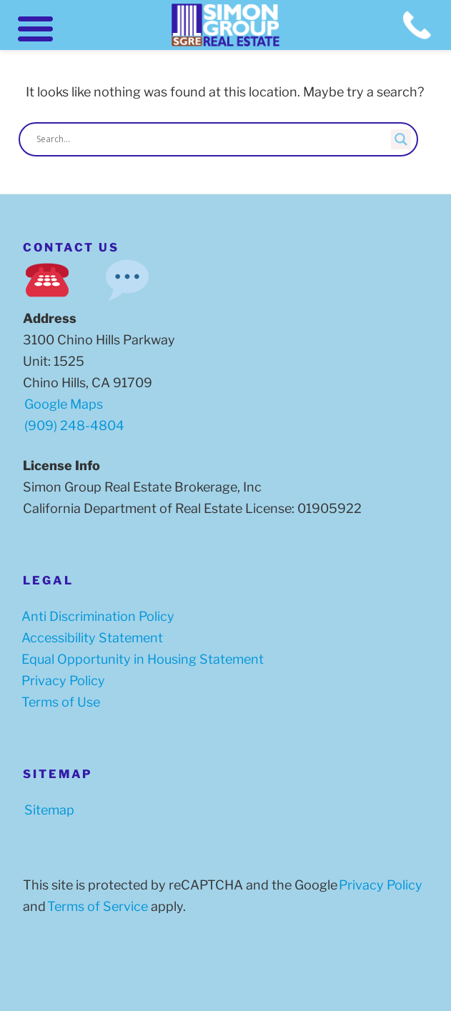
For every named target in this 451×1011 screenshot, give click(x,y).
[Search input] (211, 139)
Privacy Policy (60, 680)
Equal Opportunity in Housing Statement (140, 659)
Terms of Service (94, 906)
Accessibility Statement (89, 637)
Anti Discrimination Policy (95, 616)
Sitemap (46, 809)
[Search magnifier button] (401, 139)
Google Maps (63, 404)
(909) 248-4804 (74, 425)
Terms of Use (58, 701)
